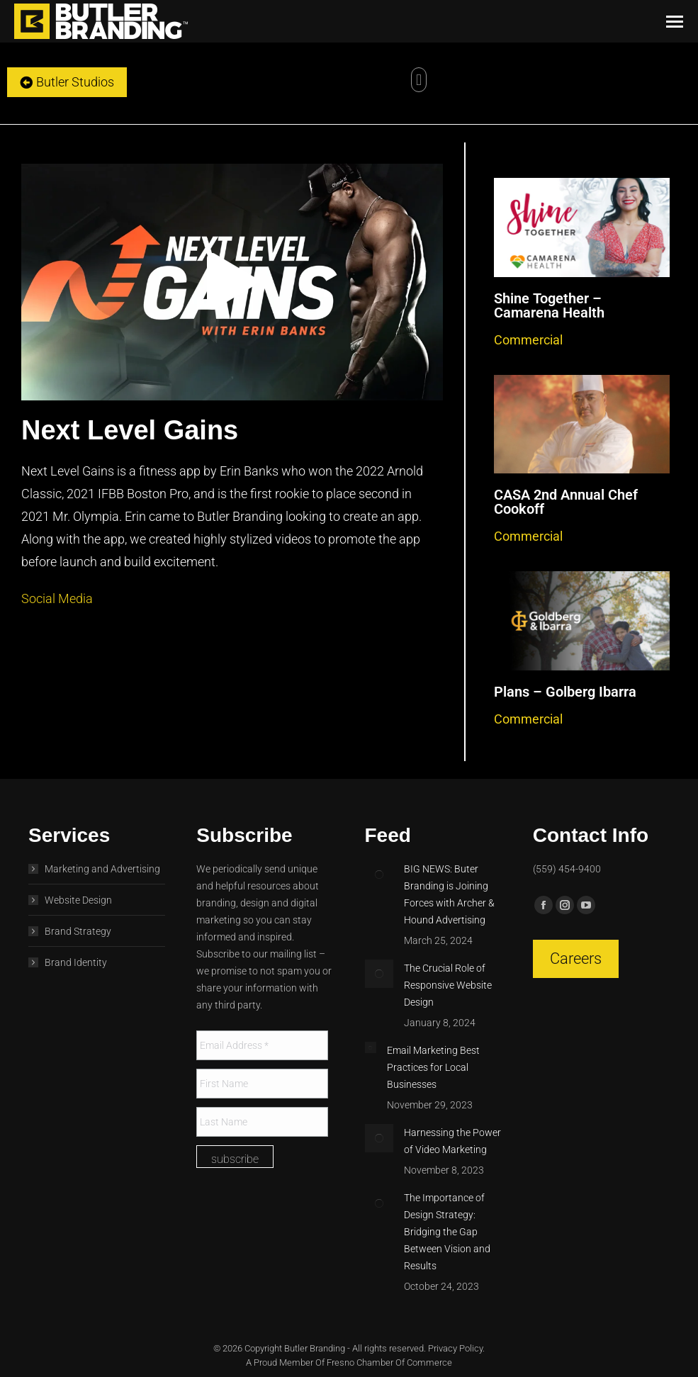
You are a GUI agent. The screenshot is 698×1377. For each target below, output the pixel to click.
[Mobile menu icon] (674, 21)
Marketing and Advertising (102, 869)
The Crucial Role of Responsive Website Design (448, 985)
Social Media (57, 598)
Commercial (528, 339)
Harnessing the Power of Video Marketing (452, 1141)
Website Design (78, 900)
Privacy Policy (455, 1348)
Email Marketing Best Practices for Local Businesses (433, 1067)
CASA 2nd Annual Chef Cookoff (566, 501)
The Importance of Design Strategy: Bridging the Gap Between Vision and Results (447, 1231)
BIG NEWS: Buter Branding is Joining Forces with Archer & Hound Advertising (449, 894)
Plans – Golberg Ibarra (565, 691)
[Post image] (379, 874)
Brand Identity (76, 962)
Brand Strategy (78, 931)
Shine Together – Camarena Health (549, 305)
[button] (418, 79)
